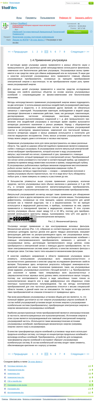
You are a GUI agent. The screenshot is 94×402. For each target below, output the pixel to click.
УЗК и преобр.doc (14, 381)
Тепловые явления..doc (17, 366)
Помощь (5, 399)
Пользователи (47, 18)
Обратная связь (15, 399)
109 (89, 366)
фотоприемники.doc (15, 393)
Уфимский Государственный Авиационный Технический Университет (38, 33)
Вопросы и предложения (32, 399)
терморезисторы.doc (15, 377)
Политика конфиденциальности (79, 399)
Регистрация (14, 3)
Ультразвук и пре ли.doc (17, 385)
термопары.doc (13, 374)
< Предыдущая (20, 51)
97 (90, 381)
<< (9, 51)
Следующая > (78, 51)
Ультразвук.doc (13, 389)
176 (89, 389)
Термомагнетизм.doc (15, 370)
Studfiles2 (22, 23)
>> (88, 51)
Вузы (19, 18)
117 (89, 393)
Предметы (31, 18)
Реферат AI (65, 18)
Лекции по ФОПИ (20, 40)
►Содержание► (2, 90)
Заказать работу (83, 18)
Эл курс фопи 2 (37, 40)
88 (90, 377)
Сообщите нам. (17, 27)
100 (89, 374)
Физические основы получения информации (33, 37)
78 (90, 370)
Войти (5, 3)
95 (90, 385)
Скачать (77, 32)
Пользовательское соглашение (54, 399)
